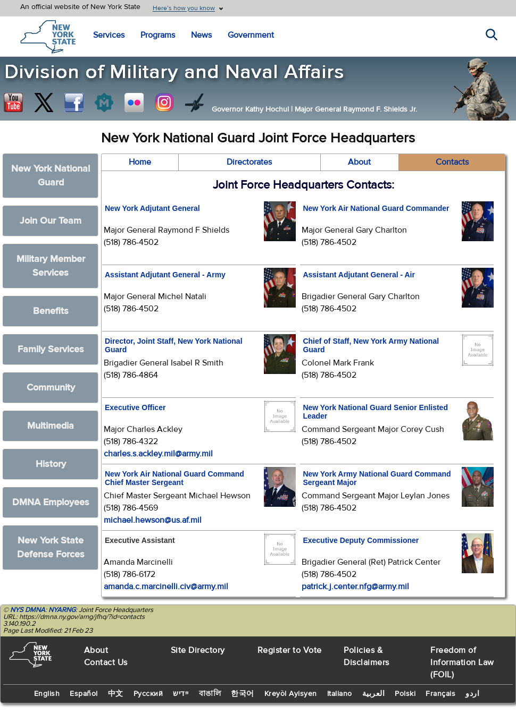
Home (140, 162)
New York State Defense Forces (51, 547)
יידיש (181, 694)
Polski (405, 694)
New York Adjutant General (152, 208)
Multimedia (50, 426)
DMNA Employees (50, 502)
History (51, 464)
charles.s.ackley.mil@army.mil (158, 453)
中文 (115, 694)
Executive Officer (135, 407)
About (359, 162)
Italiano (339, 694)
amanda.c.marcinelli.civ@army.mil (166, 586)
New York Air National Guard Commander (376, 208)
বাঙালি (210, 694)
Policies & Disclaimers (366, 656)
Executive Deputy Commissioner (361, 540)
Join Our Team (50, 221)
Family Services (51, 349)
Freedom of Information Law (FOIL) (462, 662)
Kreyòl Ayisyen (290, 694)
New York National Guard (50, 176)
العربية (373, 694)
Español (84, 694)
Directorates (249, 162)
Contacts (452, 162)
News (201, 35)
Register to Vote (289, 650)
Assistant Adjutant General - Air (359, 274)
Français (440, 694)
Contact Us (106, 662)
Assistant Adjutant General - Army (165, 274)
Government (251, 35)
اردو (472, 694)
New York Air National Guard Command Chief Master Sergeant (174, 478)
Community (51, 387)
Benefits (51, 311)
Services (108, 35)
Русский (148, 694)
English (47, 694)
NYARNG (62, 610)
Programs (157, 35)
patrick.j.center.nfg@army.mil (355, 586)
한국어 (242, 694)
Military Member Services (50, 266)
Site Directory (198, 650)
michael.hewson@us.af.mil (153, 520)
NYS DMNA (27, 610)
